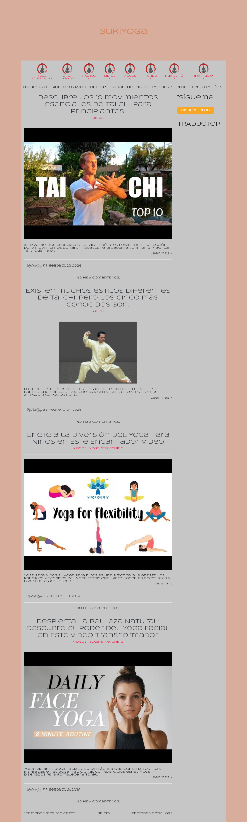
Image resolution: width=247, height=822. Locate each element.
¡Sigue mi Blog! (195, 110)
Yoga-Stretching (106, 448)
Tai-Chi (98, 118)
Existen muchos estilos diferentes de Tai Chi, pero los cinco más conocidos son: (98, 298)
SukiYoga (123, 31)
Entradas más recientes (50, 813)
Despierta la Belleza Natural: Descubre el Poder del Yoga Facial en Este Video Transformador (98, 628)
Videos (80, 448)
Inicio (104, 813)
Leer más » (161, 253)
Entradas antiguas (151, 813)
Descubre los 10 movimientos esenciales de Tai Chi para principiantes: (98, 104)
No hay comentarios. (98, 277)
